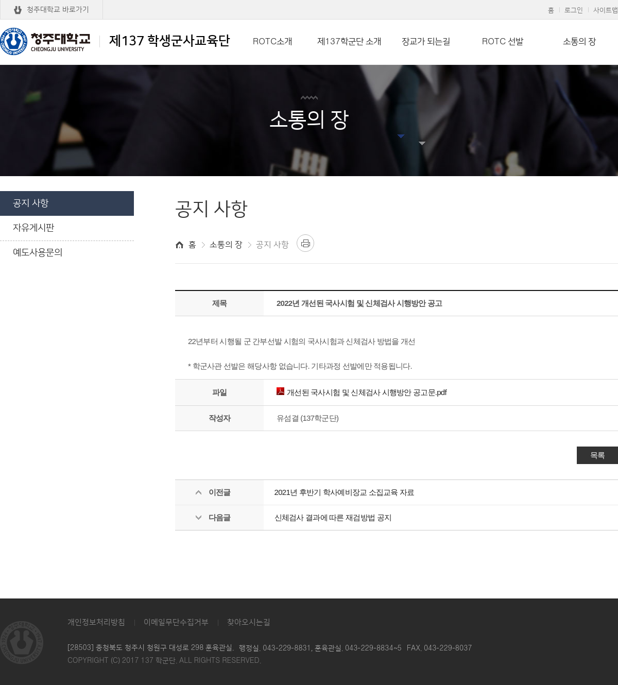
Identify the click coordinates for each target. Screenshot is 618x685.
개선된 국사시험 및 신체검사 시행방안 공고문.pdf (362, 392)
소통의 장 (579, 41)
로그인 (573, 10)
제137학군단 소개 (349, 41)
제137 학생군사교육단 (115, 41)
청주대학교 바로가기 (58, 10)
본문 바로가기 (309, 0)
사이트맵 (605, 10)
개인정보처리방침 (96, 622)
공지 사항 (30, 203)
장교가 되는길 (426, 41)
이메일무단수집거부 (176, 622)
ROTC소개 (272, 41)
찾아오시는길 (248, 622)
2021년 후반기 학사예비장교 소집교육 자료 (344, 492)
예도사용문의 (37, 253)
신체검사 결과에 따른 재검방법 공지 (332, 517)
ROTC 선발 (502, 41)
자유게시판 (33, 228)
